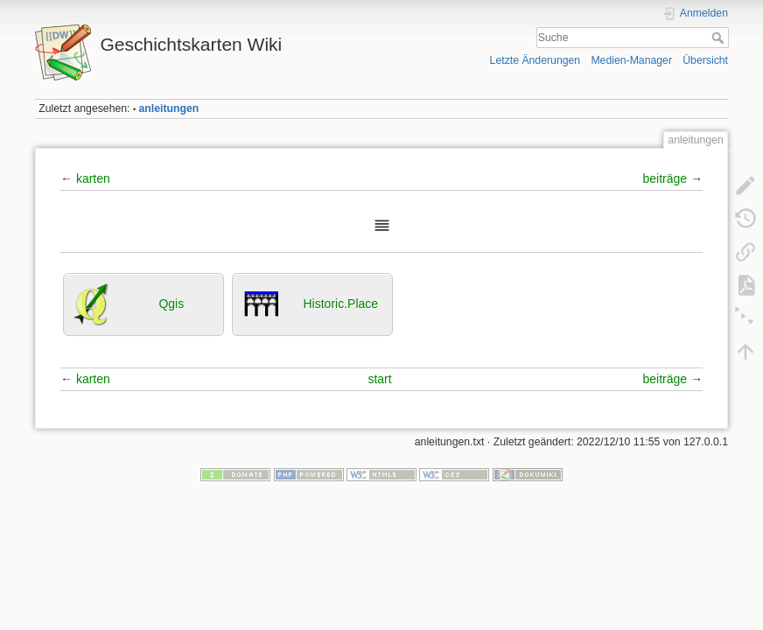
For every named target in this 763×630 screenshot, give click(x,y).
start (379, 379)
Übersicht (705, 60)
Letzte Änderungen (535, 60)
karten (93, 179)
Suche (719, 38)
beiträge (665, 179)
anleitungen (169, 108)
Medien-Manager (631, 60)
